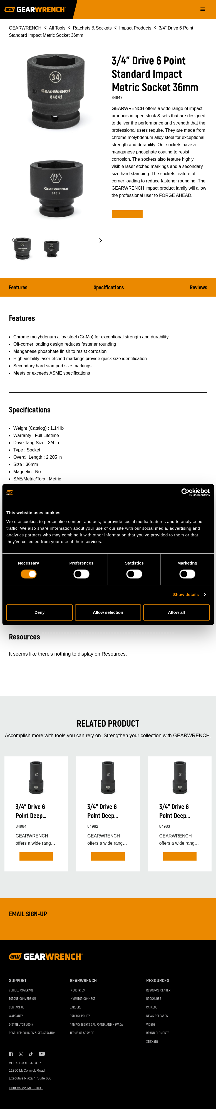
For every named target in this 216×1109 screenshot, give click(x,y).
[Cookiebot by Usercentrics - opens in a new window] (185, 492)
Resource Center (158, 990)
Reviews (198, 287)
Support (18, 981)
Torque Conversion (22, 999)
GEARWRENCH (25, 28)
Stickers (152, 1042)
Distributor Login (21, 1025)
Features (18, 287)
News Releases (157, 1016)
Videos (150, 1025)
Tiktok (31, 1054)
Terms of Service (82, 1033)
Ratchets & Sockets (92, 28)
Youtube (41, 1054)
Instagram (21, 1054)
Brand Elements (157, 1033)
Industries (77, 990)
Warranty (16, 1016)
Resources (157, 981)
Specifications (109, 287)
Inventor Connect (82, 999)
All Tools (57, 28)
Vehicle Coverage (21, 990)
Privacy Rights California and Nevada (96, 1025)
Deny (39, 612)
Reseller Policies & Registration (32, 1033)
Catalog (151, 1007)
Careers (75, 1007)
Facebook (11, 1054)
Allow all (176, 612)
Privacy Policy (80, 1016)
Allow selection (108, 612)
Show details (186, 594)
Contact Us (16, 1007)
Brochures (153, 999)
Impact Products (135, 28)
